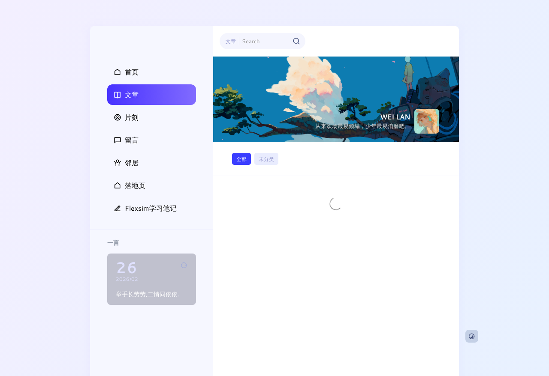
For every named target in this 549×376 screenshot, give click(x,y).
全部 (241, 158)
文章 (231, 41)
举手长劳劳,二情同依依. (147, 294)
